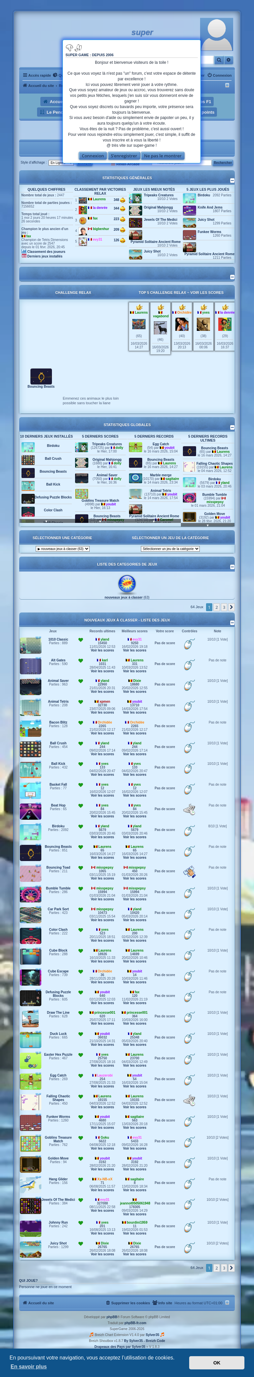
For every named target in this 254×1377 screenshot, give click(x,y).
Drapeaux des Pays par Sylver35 (120, 1347)
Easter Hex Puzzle (58, 1054)
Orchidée (184, 312)
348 (119, 200)
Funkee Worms (210, 232)
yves (206, 312)
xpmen (105, 701)
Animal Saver (107, 475)
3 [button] (224, 607)
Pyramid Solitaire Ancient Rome (156, 242)
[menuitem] (59, 75)
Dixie (137, 681)
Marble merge (161, 475)
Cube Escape (58, 971)
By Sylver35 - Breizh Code (144, 1341)
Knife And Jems (210, 207)
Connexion (93, 156)
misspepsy (215, 502)
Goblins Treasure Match (100, 500)
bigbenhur (101, 229)
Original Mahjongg (158, 207)
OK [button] (217, 1362)
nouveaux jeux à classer (124, 597)
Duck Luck (58, 1034)
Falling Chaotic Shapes (214, 463)
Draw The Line (58, 1012)
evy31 (97, 239)
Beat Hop (58, 805)
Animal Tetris (160, 490)
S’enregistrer (124, 156)
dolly (119, 448)
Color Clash (53, 510)
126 (119, 240)
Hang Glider (58, 1179)
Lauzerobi (104, 1075)
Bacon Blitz (58, 722)
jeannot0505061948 (135, 1203)
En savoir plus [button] (29, 1366)
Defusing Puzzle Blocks (53, 497)
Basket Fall (58, 784)
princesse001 (104, 1012)
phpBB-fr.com (135, 1323)
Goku (105, 1137)
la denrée (100, 208)
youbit (111, 504)
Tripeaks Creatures (159, 195)
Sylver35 (152, 1335)
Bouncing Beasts (41, 386)
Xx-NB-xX (104, 1179)
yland (225, 483)
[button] (231, 607)
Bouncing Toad (58, 867)
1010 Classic (58, 639)
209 (119, 229)
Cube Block (58, 950)
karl (105, 660)
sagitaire (172, 479)
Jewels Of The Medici (160, 219)
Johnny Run (58, 1222)
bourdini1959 (137, 1222)
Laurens (99, 199)
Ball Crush (53, 458)
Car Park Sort (58, 909)
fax (28, 236)
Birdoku (204, 195)
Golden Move (214, 514)
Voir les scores (207, 293)
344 (119, 208)
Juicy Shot (152, 251)
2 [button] (216, 607)
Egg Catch (161, 444)
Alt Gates (58, 660)
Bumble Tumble (214, 494)
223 (119, 219)
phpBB (111, 1317)
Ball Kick (53, 484)
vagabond (161, 316)
